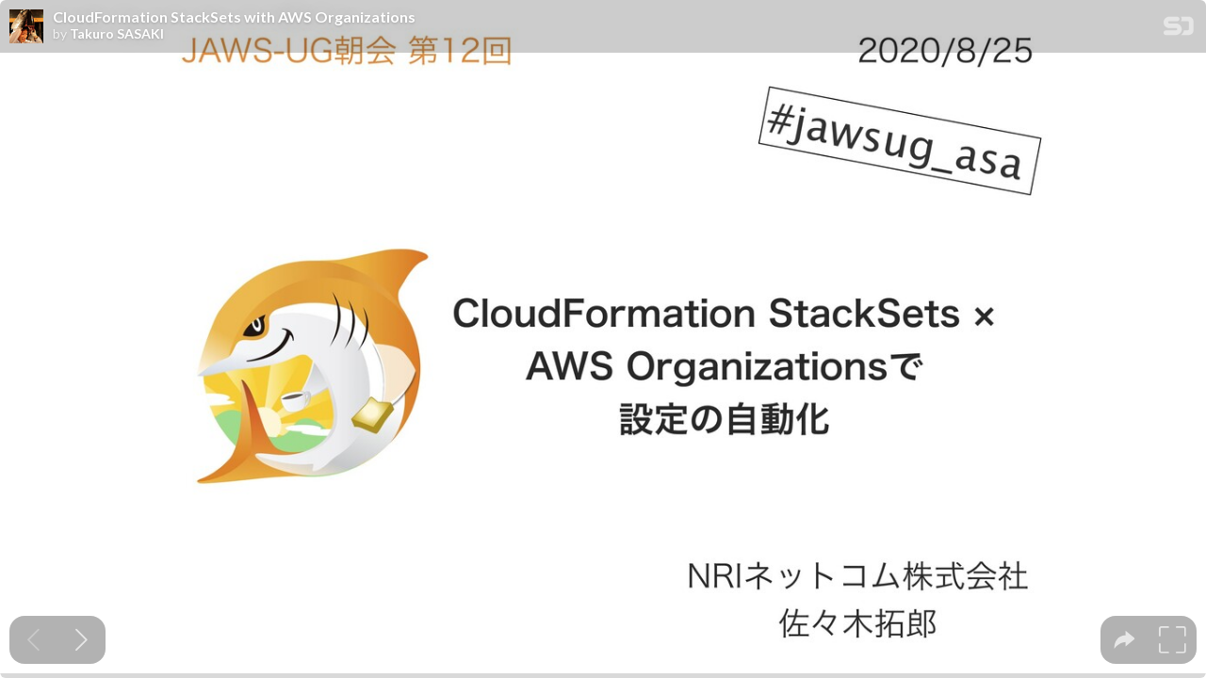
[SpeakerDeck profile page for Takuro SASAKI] (26, 27)
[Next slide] (81, 640)
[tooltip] (1124, 640)
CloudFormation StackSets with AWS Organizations (234, 16)
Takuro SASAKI (117, 33)
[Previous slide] (33, 640)
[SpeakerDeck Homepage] (1179, 30)
